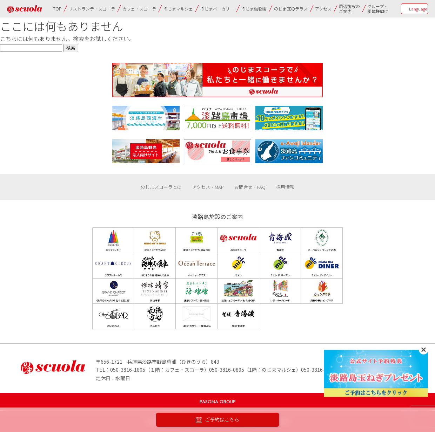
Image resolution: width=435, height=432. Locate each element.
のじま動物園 (254, 9)
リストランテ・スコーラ (92, 9)
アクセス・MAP (208, 187)
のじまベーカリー (217, 9)
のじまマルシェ (178, 9)
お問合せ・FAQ (250, 187)
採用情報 (285, 187)
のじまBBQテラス (291, 9)
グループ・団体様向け (377, 8)
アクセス (323, 9)
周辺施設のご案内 (349, 8)
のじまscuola (24, 9)
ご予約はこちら (217, 420)
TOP (57, 9)
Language (418, 9)
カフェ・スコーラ (139, 9)
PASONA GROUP (218, 401)
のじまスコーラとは (161, 187)
